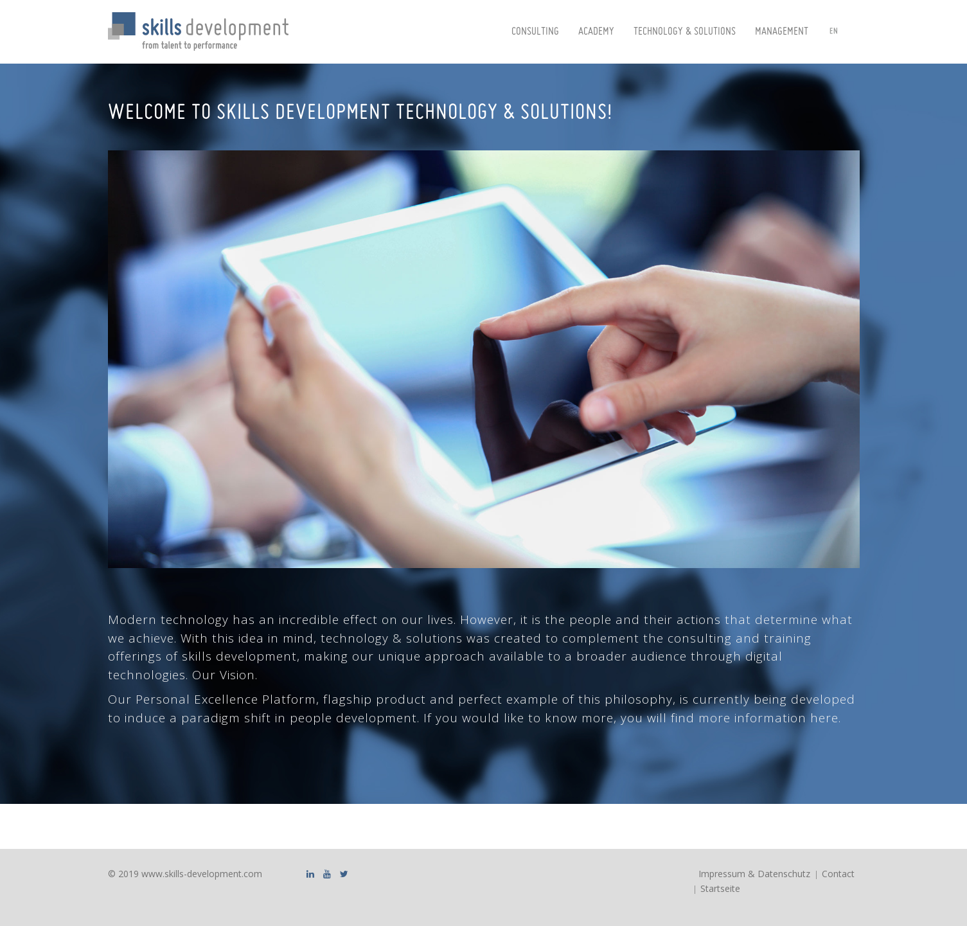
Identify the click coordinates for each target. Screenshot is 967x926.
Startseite (720, 888)
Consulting (535, 32)
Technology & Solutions (685, 32)
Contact (838, 874)
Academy (596, 32)
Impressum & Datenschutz (754, 874)
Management (781, 32)
